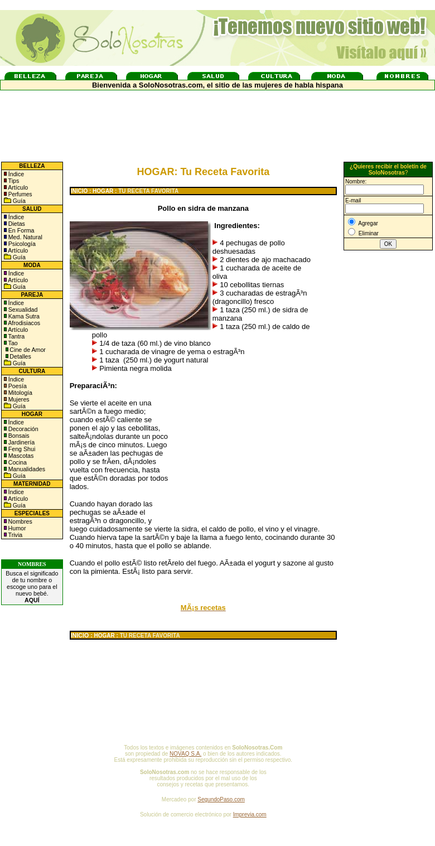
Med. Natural (24, 237)
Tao (12, 343)
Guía (18, 200)
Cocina (17, 462)
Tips (13, 180)
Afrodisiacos (23, 323)
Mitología (19, 392)
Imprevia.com (250, 814)
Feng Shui (21, 449)
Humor (17, 528)
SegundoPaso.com (221, 799)
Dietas (16, 223)
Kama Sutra (23, 316)
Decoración (22, 429)
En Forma (21, 230)
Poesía (17, 386)
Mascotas (20, 455)
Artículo (18, 187)
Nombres (20, 521)
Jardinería (21, 442)
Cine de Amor (27, 349)
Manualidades (26, 469)
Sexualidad (22, 309)
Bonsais (18, 435)
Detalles (20, 356)
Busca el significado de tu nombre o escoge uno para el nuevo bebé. (32, 586)
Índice (15, 174)
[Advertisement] (388, 436)
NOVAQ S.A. (185, 754)
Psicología (21, 243)
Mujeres (18, 399)
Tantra (16, 336)
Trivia (14, 534)
